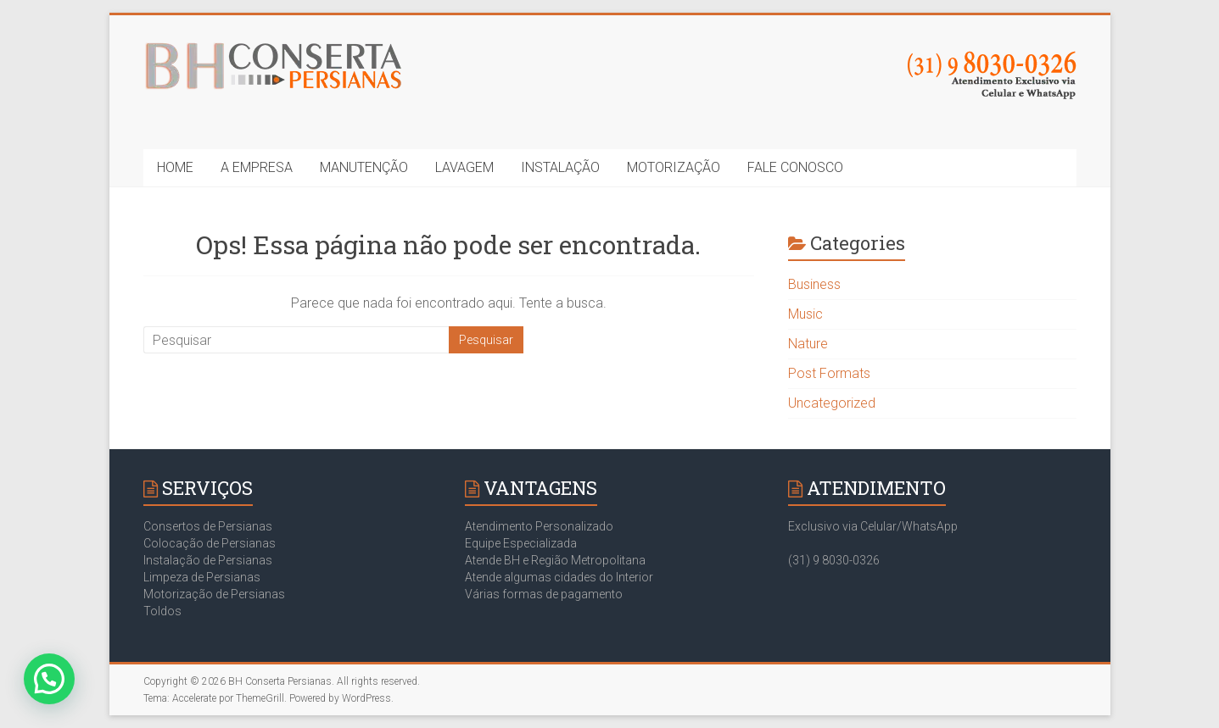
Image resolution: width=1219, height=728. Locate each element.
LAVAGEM (464, 167)
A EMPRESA (257, 167)
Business (814, 284)
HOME (175, 167)
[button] (49, 678)
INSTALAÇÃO (560, 167)
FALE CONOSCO (795, 167)
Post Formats (829, 373)
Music (805, 314)
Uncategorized (831, 403)
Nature (808, 344)
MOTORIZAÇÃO (673, 167)
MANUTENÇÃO (364, 167)
